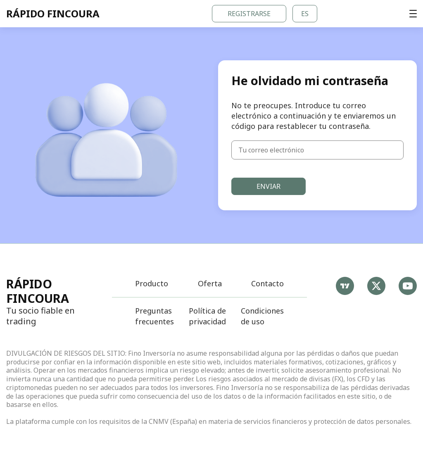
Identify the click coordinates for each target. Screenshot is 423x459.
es (305, 13)
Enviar (268, 186)
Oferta (210, 283)
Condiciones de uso (262, 316)
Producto (151, 283)
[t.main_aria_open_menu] (413, 13)
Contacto (267, 283)
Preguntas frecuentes (154, 316)
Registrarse (249, 13)
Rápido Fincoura (37, 291)
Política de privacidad (207, 316)
